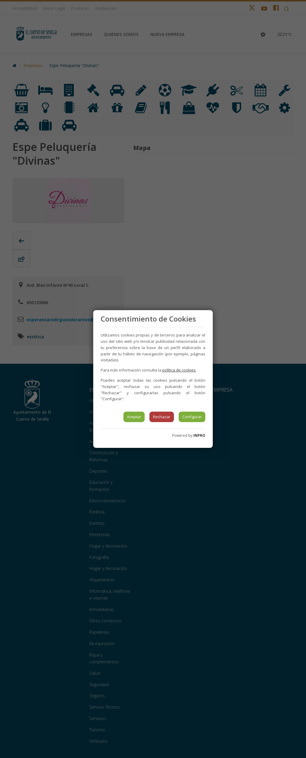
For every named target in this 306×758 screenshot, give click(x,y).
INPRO (199, 435)
